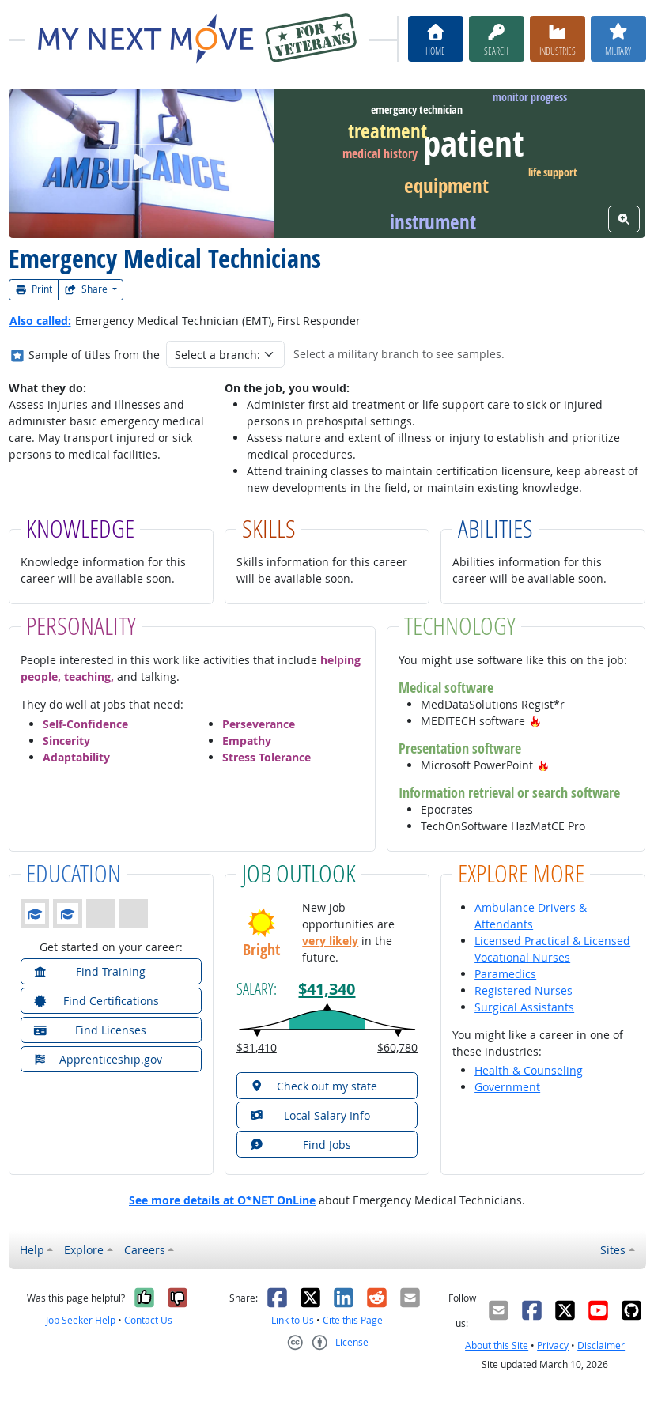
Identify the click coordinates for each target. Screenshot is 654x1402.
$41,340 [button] (326, 988)
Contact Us (148, 1320)
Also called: (40, 320)
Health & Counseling (528, 1070)
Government (507, 1086)
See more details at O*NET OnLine (222, 1199)
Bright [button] (261, 948)
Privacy (553, 1345)
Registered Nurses (523, 990)
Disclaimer (601, 1345)
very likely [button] (330, 940)
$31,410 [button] (256, 1047)
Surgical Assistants (524, 1007)
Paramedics (505, 973)
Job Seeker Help (80, 1320)
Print (34, 289)
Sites (613, 1249)
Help (32, 1249)
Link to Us (292, 1320)
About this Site (496, 1345)
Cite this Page (353, 1320)
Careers (144, 1249)
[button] (535, 720)
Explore (84, 1249)
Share (87, 289)
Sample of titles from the (94, 354)
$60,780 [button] (397, 1047)
